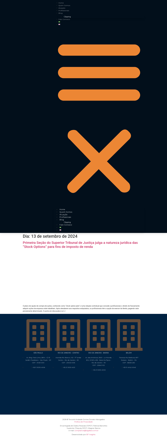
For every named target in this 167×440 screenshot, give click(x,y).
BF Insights (90, 434)
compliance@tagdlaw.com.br (86, 431)
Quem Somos (64, 5)
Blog (60, 13)
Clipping (67, 17)
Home (61, 3)
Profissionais (63, 11)
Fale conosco (64, 19)
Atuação (61, 8)
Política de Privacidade (83, 422)
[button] (99, 116)
